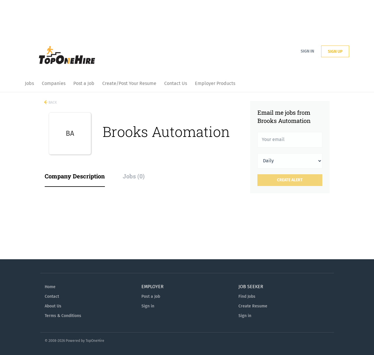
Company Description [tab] (75, 176)
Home (50, 286)
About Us (53, 306)
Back (52, 102)
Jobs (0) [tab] (134, 176)
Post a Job (150, 296)
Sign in (307, 51)
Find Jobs (246, 296)
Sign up (335, 51)
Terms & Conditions (63, 315)
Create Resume (252, 306)
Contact (52, 296)
